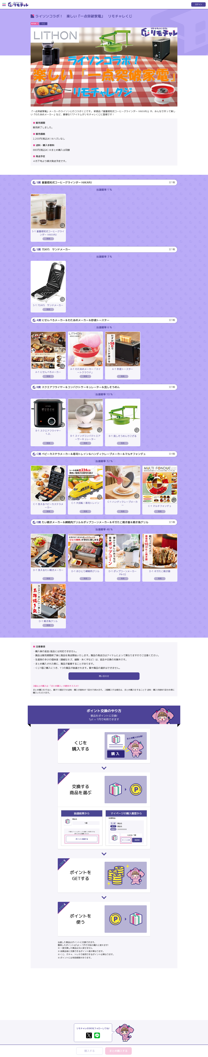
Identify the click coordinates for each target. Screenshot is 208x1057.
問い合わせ (104, 676)
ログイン (198, 4)
